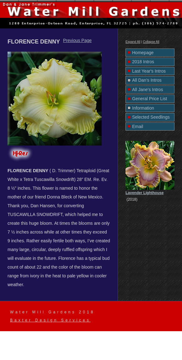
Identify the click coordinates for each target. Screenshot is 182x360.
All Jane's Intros (147, 89)
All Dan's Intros (147, 80)
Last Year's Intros (149, 71)
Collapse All (151, 42)
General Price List (149, 98)
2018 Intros (143, 61)
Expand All (133, 42)
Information (143, 108)
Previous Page (77, 40)
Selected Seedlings (151, 117)
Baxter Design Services (50, 320)
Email (137, 126)
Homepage (143, 52)
